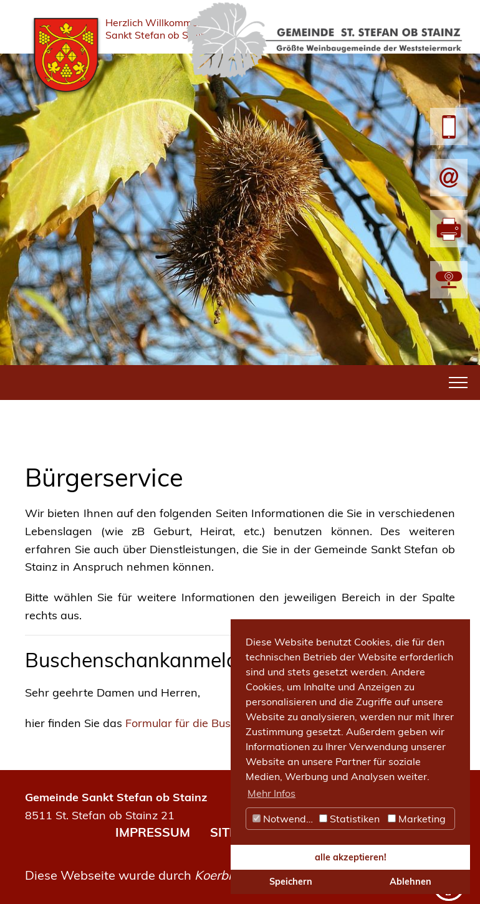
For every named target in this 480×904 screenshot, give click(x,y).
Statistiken (349, 818)
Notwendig (283, 818)
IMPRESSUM (152, 832)
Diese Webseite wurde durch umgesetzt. (167, 875)
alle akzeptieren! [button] (350, 857)
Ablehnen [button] (410, 881)
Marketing (417, 818)
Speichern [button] (290, 881)
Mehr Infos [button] (271, 793)
